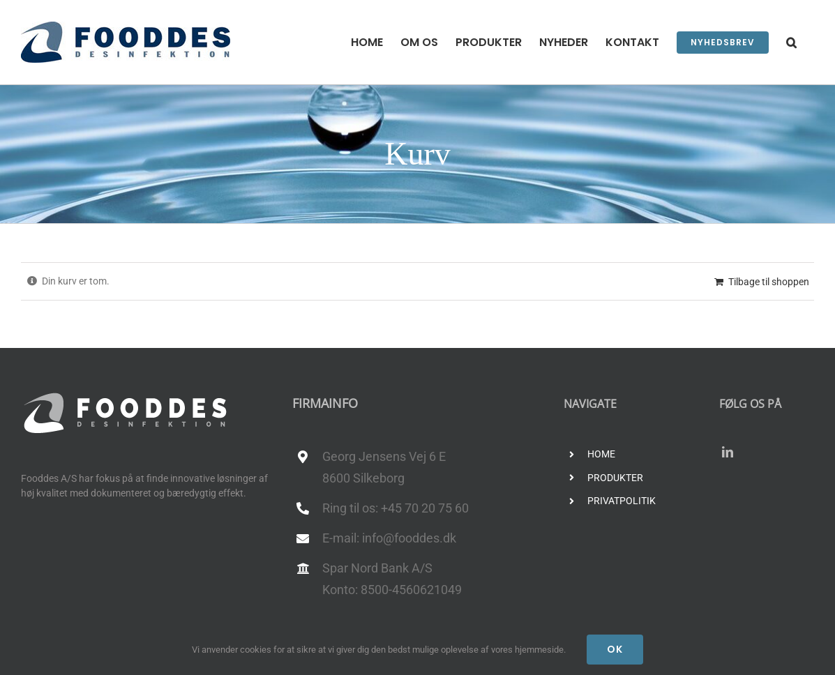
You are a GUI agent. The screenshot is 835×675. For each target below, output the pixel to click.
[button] (791, 42)
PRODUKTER (615, 477)
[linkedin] (727, 451)
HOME (601, 454)
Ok (615, 649)
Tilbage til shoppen (768, 281)
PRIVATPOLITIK (621, 500)
